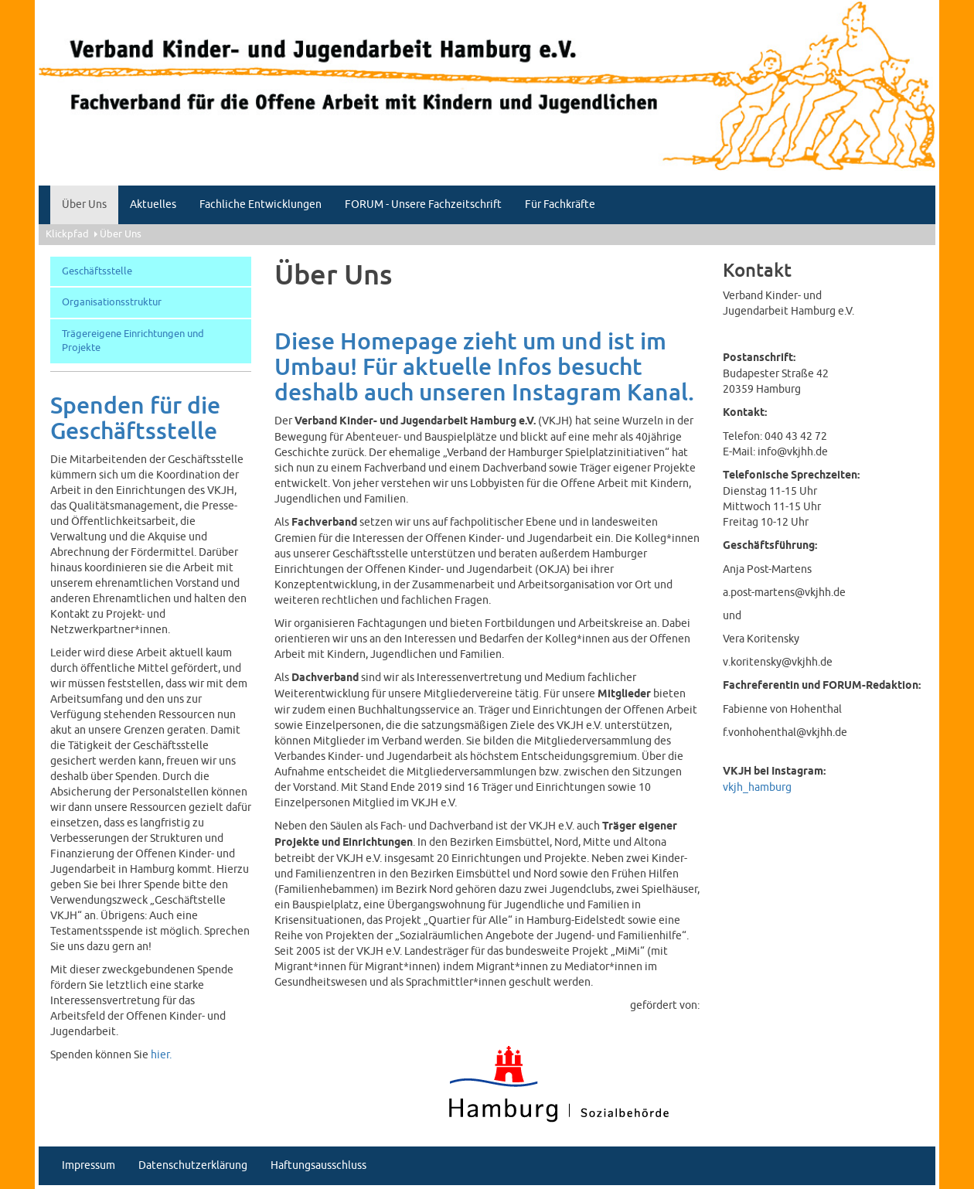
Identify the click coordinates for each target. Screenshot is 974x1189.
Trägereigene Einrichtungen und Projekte (133, 341)
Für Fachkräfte (560, 204)
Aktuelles (153, 204)
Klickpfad (67, 234)
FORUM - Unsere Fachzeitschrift (423, 204)
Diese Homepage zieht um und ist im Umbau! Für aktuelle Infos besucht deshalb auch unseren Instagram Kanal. (484, 367)
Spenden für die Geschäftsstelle (135, 419)
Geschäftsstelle (97, 271)
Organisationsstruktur (112, 302)
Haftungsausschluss (318, 1165)
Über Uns (84, 204)
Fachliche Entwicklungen (260, 204)
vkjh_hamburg (757, 787)
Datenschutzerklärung (192, 1165)
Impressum (88, 1165)
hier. (161, 1055)
